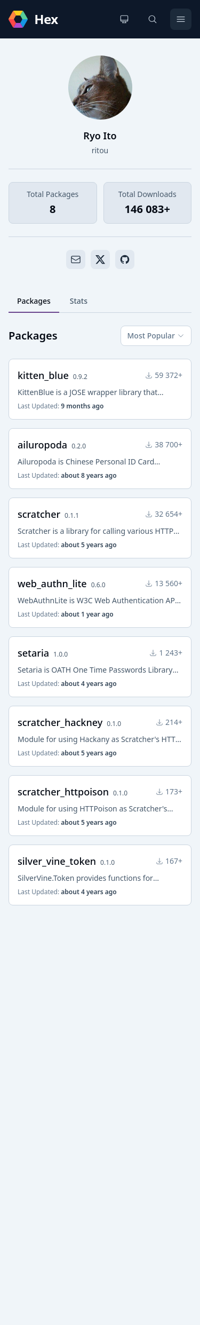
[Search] (152, 19)
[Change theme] (124, 19)
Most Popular (156, 335)
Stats (78, 301)
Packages (34, 301)
